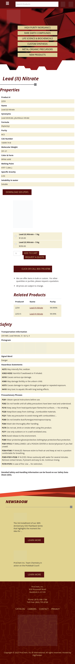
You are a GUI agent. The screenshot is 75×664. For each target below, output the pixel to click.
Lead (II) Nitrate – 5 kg (29, 242)
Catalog (20, 608)
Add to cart (31, 253)
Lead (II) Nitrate (36, 307)
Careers (32, 609)
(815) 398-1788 (40, 599)
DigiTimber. (38, 655)
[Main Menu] (7, 3)
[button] (34, 540)
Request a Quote (34, 257)
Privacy (55, 609)
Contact (44, 609)
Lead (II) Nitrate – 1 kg (29, 234)
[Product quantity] (17, 253)
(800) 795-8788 (41, 602)
